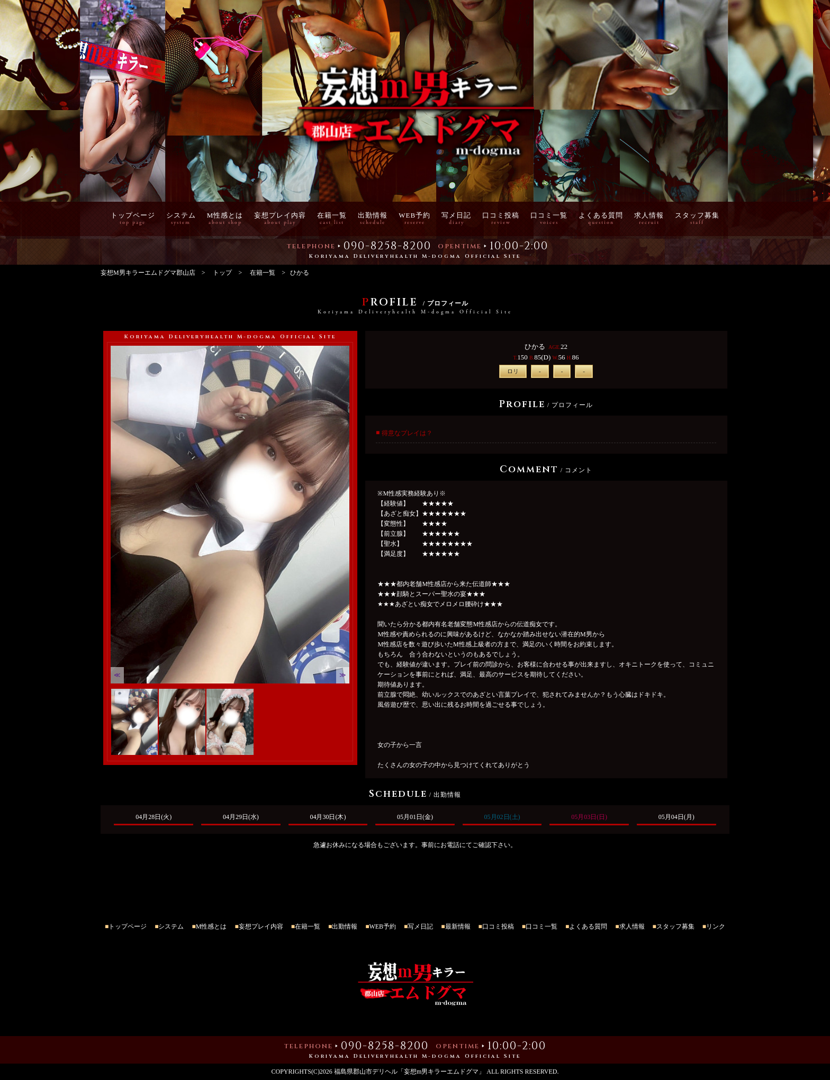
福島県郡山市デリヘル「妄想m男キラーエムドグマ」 (409, 1071)
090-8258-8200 (387, 248)
